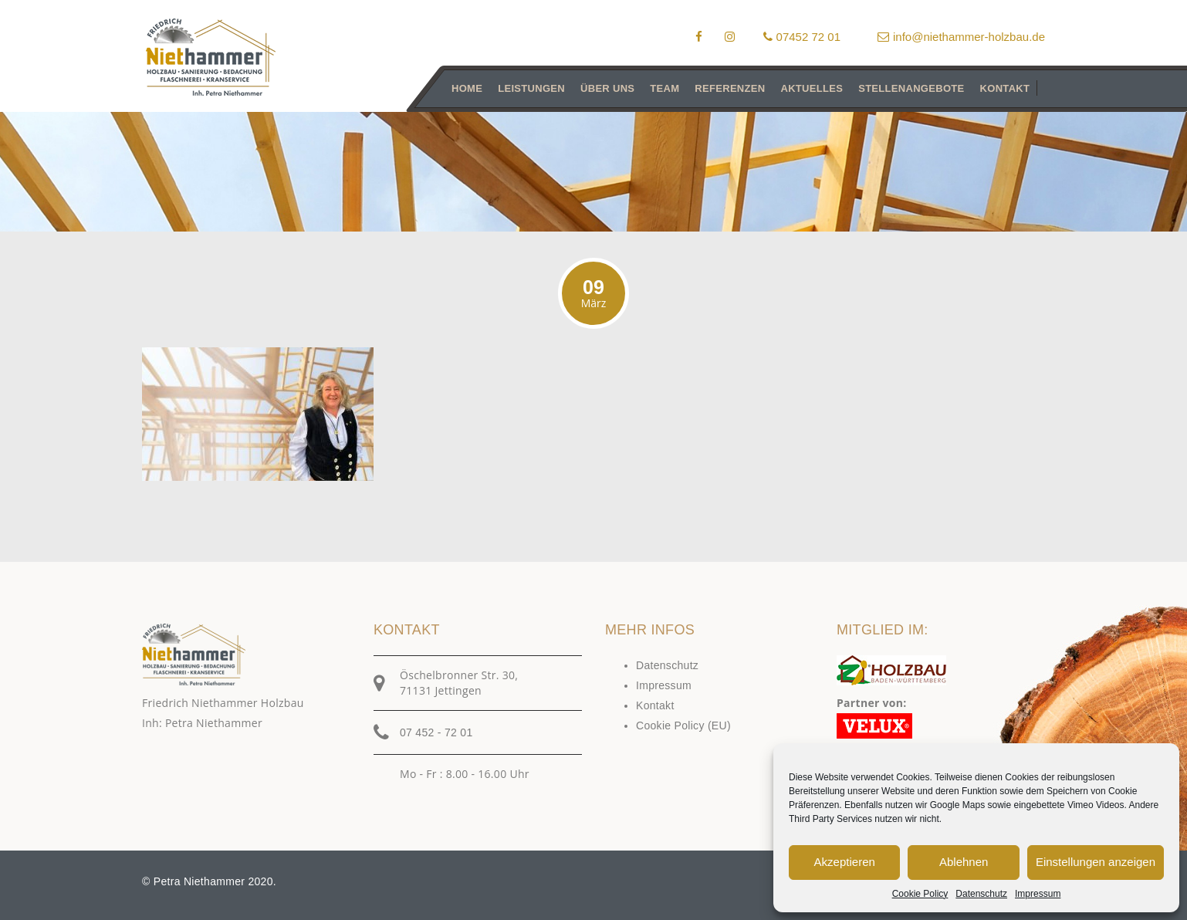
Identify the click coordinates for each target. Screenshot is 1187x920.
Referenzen (730, 88)
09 (593, 293)
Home (466, 88)
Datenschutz (981, 893)
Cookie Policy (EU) (683, 725)
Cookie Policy (920, 893)
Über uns (607, 88)
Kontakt (1005, 88)
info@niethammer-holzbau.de (961, 36)
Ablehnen (963, 861)
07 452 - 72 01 (436, 732)
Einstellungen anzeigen (1095, 861)
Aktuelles (811, 88)
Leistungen (531, 88)
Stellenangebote (911, 88)
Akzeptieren (844, 861)
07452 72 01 (801, 36)
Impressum (1037, 893)
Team (664, 88)
